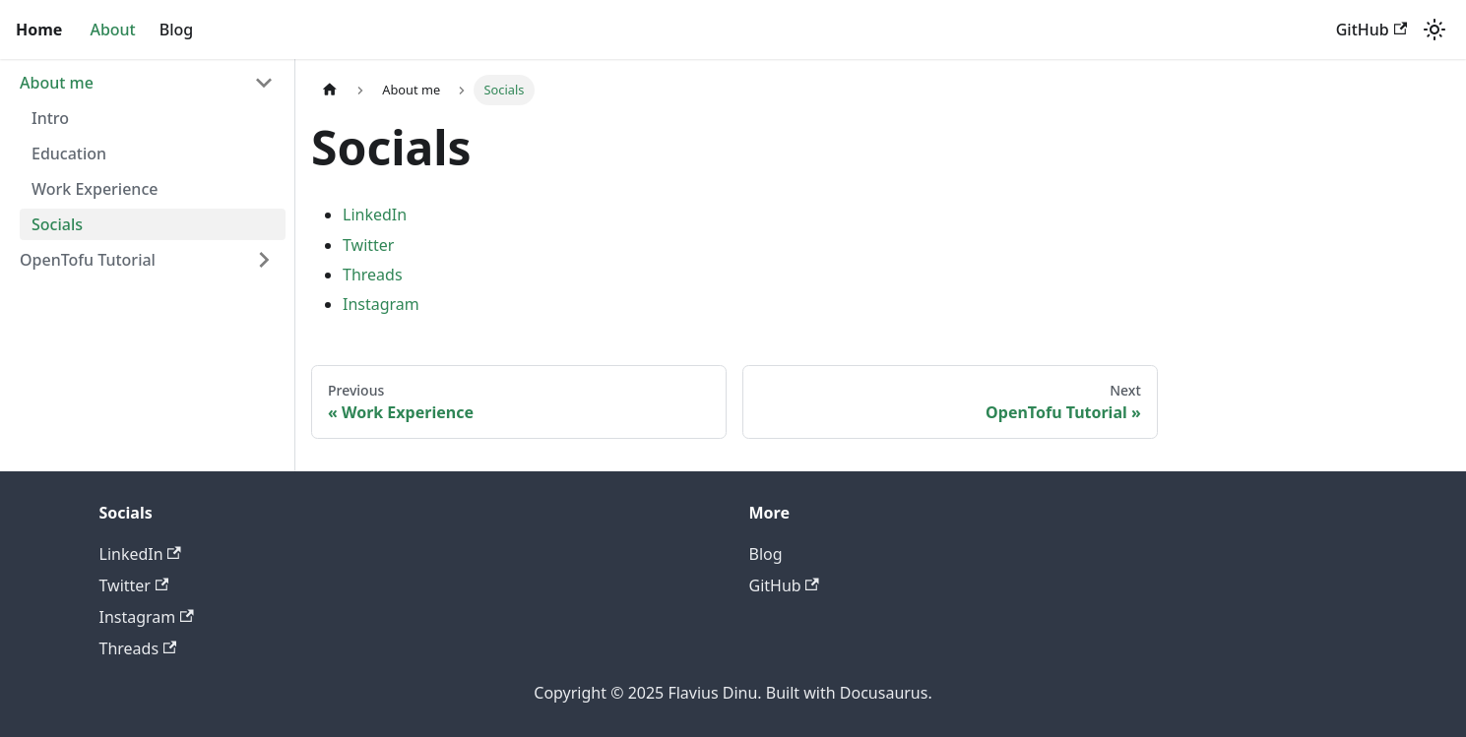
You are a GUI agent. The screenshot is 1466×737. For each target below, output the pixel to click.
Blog (176, 29)
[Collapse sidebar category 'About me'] (264, 82)
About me (57, 82)
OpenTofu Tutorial (88, 260)
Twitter (368, 245)
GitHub (1371, 29)
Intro (50, 118)
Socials (57, 224)
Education (69, 153)
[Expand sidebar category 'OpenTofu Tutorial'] (264, 260)
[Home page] (330, 90)
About (112, 29)
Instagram (381, 304)
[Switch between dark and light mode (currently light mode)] (1434, 29)
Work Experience (95, 189)
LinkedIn (375, 214)
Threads (373, 274)
